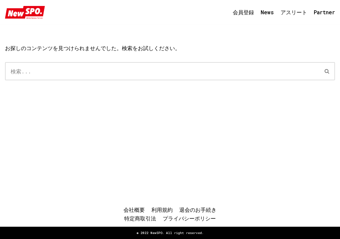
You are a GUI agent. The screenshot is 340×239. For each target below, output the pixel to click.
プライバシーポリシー (189, 218)
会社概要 (134, 209)
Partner (324, 12)
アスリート (294, 12)
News (267, 12)
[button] (326, 71)
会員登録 (243, 12)
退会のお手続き (197, 209)
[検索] (162, 71)
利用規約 (162, 209)
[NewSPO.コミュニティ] (25, 12)
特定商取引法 (140, 218)
